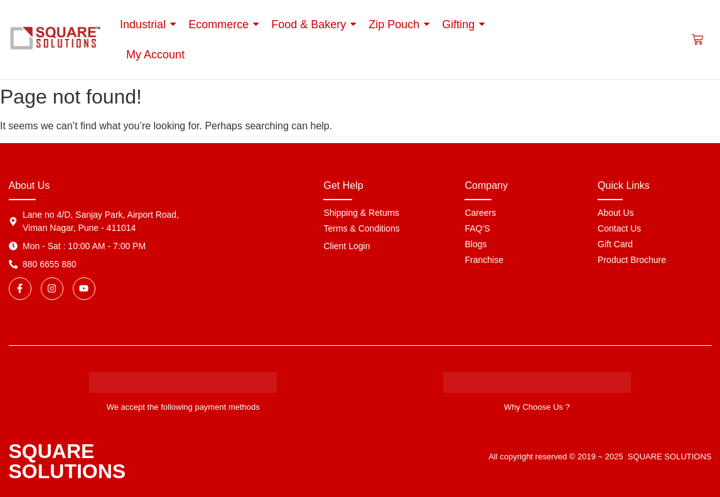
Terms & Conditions (361, 228)
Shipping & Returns (361, 213)
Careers (480, 213)
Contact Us (619, 228)
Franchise (484, 260)
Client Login (346, 246)
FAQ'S (477, 228)
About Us (616, 213)
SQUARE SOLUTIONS (67, 461)
